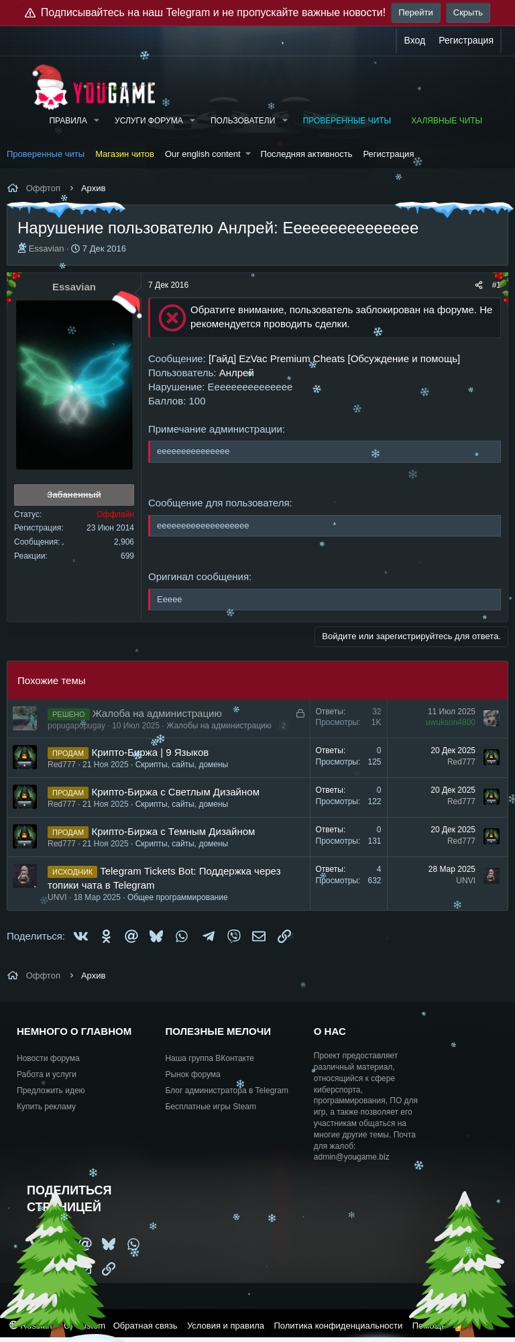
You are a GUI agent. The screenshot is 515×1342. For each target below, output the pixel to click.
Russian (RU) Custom (57, 1326)
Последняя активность (307, 154)
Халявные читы (446, 120)
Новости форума (48, 1058)
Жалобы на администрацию (219, 725)
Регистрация (388, 154)
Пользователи (243, 120)
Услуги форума (149, 120)
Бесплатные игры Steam (210, 1106)
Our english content (203, 154)
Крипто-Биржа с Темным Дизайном (173, 831)
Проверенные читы (347, 120)
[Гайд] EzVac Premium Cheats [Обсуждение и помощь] (334, 358)
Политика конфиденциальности (338, 1326)
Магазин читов (124, 154)
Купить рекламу (46, 1106)
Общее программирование (177, 897)
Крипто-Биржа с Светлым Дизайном (175, 791)
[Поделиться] (479, 285)
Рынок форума (192, 1074)
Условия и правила (225, 1326)
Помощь (429, 1326)
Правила (68, 120)
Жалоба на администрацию (157, 713)
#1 (496, 285)
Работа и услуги (46, 1074)
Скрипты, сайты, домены (182, 764)
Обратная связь (145, 1326)
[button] (97, 121)
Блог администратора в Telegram (226, 1090)
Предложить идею (51, 1090)
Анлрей (236, 372)
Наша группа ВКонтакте (209, 1058)
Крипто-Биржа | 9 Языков (150, 752)
